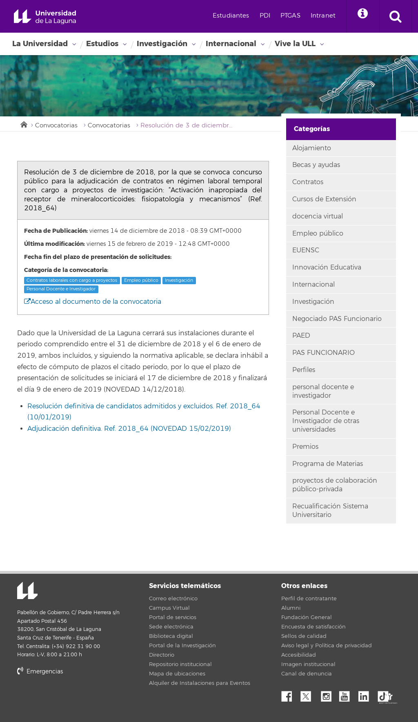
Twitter (309, 694)
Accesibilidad (298, 655)
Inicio (23, 123)
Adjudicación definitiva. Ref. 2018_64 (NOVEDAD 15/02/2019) (129, 429)
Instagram (328, 694)
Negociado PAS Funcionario (337, 319)
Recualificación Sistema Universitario (330, 510)
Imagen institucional (308, 664)
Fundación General (306, 617)
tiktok (385, 694)
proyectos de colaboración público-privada (334, 485)
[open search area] (395, 16)
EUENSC (305, 250)
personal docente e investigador (323, 391)
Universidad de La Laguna (45, 17)
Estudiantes (231, 16)
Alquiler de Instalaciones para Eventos (199, 683)
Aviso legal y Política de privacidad (326, 645)
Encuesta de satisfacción (313, 627)
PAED (301, 336)
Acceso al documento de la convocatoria (92, 302)
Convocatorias (56, 125)
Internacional (231, 44)
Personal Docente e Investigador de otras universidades (325, 421)
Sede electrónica (171, 627)
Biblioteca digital (171, 636)
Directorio (161, 655)
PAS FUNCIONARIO (323, 353)
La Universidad (40, 44)
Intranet (323, 16)
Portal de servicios (172, 617)
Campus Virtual (169, 608)
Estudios (102, 44)
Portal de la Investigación (182, 645)
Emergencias (40, 671)
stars (78, 699)
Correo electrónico (173, 598)
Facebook (289, 694)
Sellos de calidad (304, 636)
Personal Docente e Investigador (61, 289)
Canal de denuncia (306, 674)
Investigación (162, 44)
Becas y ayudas (316, 165)
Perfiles (303, 370)
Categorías (312, 129)
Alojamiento (311, 148)
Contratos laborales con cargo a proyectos (72, 280)
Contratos (307, 182)
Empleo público (141, 280)
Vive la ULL (295, 44)
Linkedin (366, 694)
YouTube (347, 694)
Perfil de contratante (309, 598)
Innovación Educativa (326, 267)
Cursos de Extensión (324, 199)
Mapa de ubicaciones (177, 674)
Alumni (290, 608)
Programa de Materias (327, 464)
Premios (305, 447)
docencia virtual (317, 216)
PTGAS (290, 16)
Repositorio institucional (180, 664)
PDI (265, 16)
